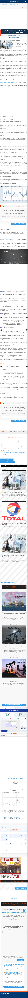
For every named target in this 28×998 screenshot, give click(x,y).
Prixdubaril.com (4, 4)
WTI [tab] (21, 675)
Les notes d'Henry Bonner (14, 37)
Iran (11, 890)
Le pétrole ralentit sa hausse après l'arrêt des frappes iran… (14, 663)
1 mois (4, 698)
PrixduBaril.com (4, 994)
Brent (17, 885)
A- (25, 7)
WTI (12, 886)
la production (7, 222)
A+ (22, 7)
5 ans (23, 698)
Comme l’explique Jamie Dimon (6, 82)
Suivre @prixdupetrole (14, 872)
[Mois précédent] (5, 804)
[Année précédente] (2, 804)
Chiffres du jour (8, 882)
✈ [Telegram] (6, 973)
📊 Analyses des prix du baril (13, 4)
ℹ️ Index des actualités (5, 981)
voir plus (4, 415)
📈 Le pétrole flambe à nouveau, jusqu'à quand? (12, 954)
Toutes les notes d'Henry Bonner (7, 550)
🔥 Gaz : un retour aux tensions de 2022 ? (12, 459)
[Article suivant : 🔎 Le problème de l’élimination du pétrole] (7, 429)
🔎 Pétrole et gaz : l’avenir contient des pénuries (14, 32)
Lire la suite (20, 934)
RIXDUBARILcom (6, 968)
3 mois (11, 698)
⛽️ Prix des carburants (5, 984)
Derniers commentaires (14, 409)
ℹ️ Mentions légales (5, 990)
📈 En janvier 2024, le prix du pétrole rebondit (11, 791)
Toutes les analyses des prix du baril (15, 960)
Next (25, 580)
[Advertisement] (14, 19)
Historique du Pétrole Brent (14, 746)
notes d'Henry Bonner (15, 433)
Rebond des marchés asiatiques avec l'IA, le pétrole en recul (14, 586)
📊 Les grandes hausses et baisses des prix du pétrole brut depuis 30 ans (13, 901)
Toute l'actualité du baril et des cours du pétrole (14, 672)
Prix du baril (2, 867)
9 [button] (6, 813)
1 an (17, 698)
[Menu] (25, 1)
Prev (2, 580)
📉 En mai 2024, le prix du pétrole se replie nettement (13, 757)
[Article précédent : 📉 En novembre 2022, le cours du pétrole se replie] (6, 427)
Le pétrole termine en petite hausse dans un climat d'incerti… (14, 625)
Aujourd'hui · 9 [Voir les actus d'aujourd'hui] (14, 803)
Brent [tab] (7, 675)
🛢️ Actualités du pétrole (5, 980)
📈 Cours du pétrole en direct (6, 978)
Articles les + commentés (5, 409)
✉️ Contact (3, 989)
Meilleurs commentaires (23, 409)
